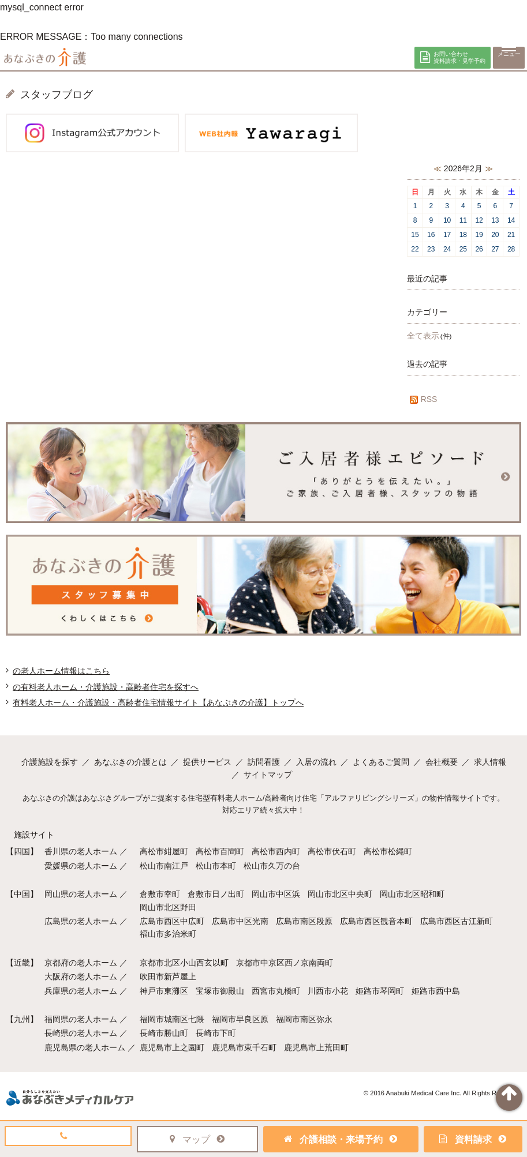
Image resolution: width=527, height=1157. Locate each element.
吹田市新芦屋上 (168, 976)
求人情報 (490, 762)
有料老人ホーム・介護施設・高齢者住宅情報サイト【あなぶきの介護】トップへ (158, 702)
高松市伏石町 (332, 851)
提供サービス (207, 762)
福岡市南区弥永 (304, 1019)
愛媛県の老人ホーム (80, 865)
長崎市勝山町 (164, 1033)
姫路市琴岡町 (380, 991)
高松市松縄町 (388, 851)
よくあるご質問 (381, 762)
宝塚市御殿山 (220, 991)
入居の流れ (316, 762)
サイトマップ (268, 774)
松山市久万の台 (272, 865)
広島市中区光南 (240, 921)
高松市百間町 (220, 851)
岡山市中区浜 (276, 894)
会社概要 (441, 762)
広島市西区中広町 (172, 921)
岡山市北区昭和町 (412, 894)
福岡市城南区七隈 (172, 1019)
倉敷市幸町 (160, 894)
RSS (422, 399)
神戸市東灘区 (164, 991)
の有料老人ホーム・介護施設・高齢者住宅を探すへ (106, 687)
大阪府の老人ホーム (80, 976)
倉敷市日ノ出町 (216, 894)
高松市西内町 (276, 851)
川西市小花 (328, 991)
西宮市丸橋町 (276, 991)
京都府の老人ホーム (80, 962)
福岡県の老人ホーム (80, 1019)
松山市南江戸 (164, 865)
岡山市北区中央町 (340, 894)
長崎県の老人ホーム (80, 1033)
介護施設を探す (49, 762)
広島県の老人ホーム (80, 921)
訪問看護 (264, 762)
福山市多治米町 (168, 933)
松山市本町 (216, 865)
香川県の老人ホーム (80, 851)
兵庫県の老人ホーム (80, 991)
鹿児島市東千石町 (244, 1047)
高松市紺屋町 (164, 851)
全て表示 (423, 335)
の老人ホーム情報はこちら (61, 670)
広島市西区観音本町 (376, 921)
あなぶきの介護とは (130, 762)
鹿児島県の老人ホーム (84, 1047)
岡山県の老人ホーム (80, 894)
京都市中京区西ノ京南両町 (284, 962)
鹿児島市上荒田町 (316, 1047)
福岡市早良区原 (240, 1019)
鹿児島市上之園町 (172, 1047)
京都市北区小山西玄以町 (184, 962)
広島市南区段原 (304, 921)
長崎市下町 (216, 1033)
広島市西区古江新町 (456, 921)
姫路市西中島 (436, 991)
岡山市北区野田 (168, 907)
